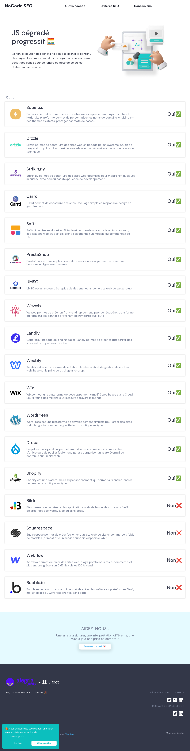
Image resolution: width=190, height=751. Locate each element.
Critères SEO (109, 6)
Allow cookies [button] (44, 743)
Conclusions (143, 6)
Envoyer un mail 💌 (95, 646)
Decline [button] (18, 743)
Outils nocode (75, 6)
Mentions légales (175, 733)
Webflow (69, 734)
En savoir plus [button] (14, 736)
